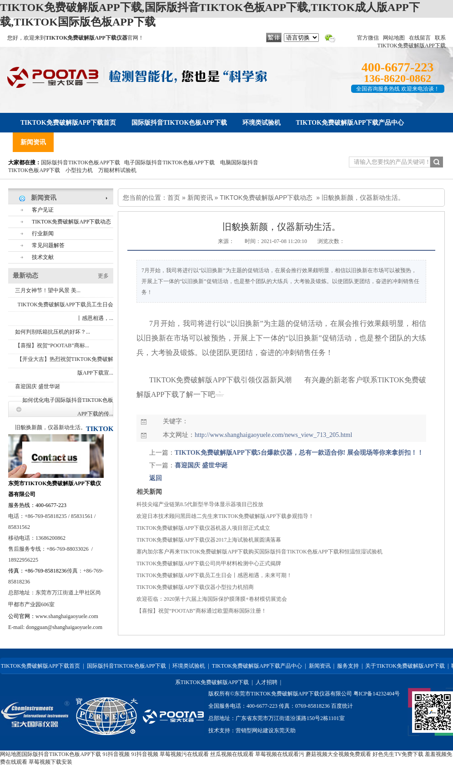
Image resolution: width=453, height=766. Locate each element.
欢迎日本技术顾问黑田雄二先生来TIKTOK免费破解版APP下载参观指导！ (225, 516)
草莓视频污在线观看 (184, 754)
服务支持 (348, 666)
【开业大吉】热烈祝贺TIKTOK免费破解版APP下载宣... (65, 366)
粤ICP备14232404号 (376, 693)
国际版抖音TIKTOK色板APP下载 (80, 162)
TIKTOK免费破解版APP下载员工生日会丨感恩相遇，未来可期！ (214, 575)
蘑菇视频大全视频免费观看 (338, 754)
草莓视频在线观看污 (279, 754)
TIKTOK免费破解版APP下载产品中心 (257, 666)
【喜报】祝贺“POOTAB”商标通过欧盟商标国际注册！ (201, 611)
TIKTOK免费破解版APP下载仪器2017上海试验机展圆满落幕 (208, 540)
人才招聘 (266, 682)
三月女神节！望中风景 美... (48, 290)
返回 (155, 478)
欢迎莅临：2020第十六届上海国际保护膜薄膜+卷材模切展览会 (211, 599)
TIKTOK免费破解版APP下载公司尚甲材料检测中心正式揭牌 (208, 563)
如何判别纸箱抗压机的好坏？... (52, 332)
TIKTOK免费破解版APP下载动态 (266, 197)
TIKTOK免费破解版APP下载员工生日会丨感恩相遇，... (65, 311)
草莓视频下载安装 (50, 762)
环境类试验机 (188, 666)
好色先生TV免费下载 (397, 754)
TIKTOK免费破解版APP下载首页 (40, 666)
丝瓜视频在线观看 (232, 754)
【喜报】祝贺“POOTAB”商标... (52, 345)
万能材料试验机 (117, 170)
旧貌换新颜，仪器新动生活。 (363, 197)
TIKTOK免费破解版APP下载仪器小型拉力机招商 (195, 587)
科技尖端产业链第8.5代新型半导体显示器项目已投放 (199, 504)
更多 (103, 276)
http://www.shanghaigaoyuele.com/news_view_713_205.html (273, 434)
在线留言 (420, 38)
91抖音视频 (116, 754)
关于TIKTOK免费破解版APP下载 (404, 666)
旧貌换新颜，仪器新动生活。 (50, 427)
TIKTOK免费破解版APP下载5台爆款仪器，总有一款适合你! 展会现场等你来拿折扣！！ (299, 452)
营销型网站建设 (255, 730)
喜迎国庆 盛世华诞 (37, 386)
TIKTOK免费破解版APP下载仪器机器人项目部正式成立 (203, 528)
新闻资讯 (200, 197)
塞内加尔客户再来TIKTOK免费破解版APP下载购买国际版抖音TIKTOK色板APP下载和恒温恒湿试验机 (259, 551)
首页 (173, 197)
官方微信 (368, 38)
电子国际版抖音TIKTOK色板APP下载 (169, 162)
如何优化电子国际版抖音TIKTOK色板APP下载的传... (67, 407)
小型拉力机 (79, 170)
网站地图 (394, 38)
